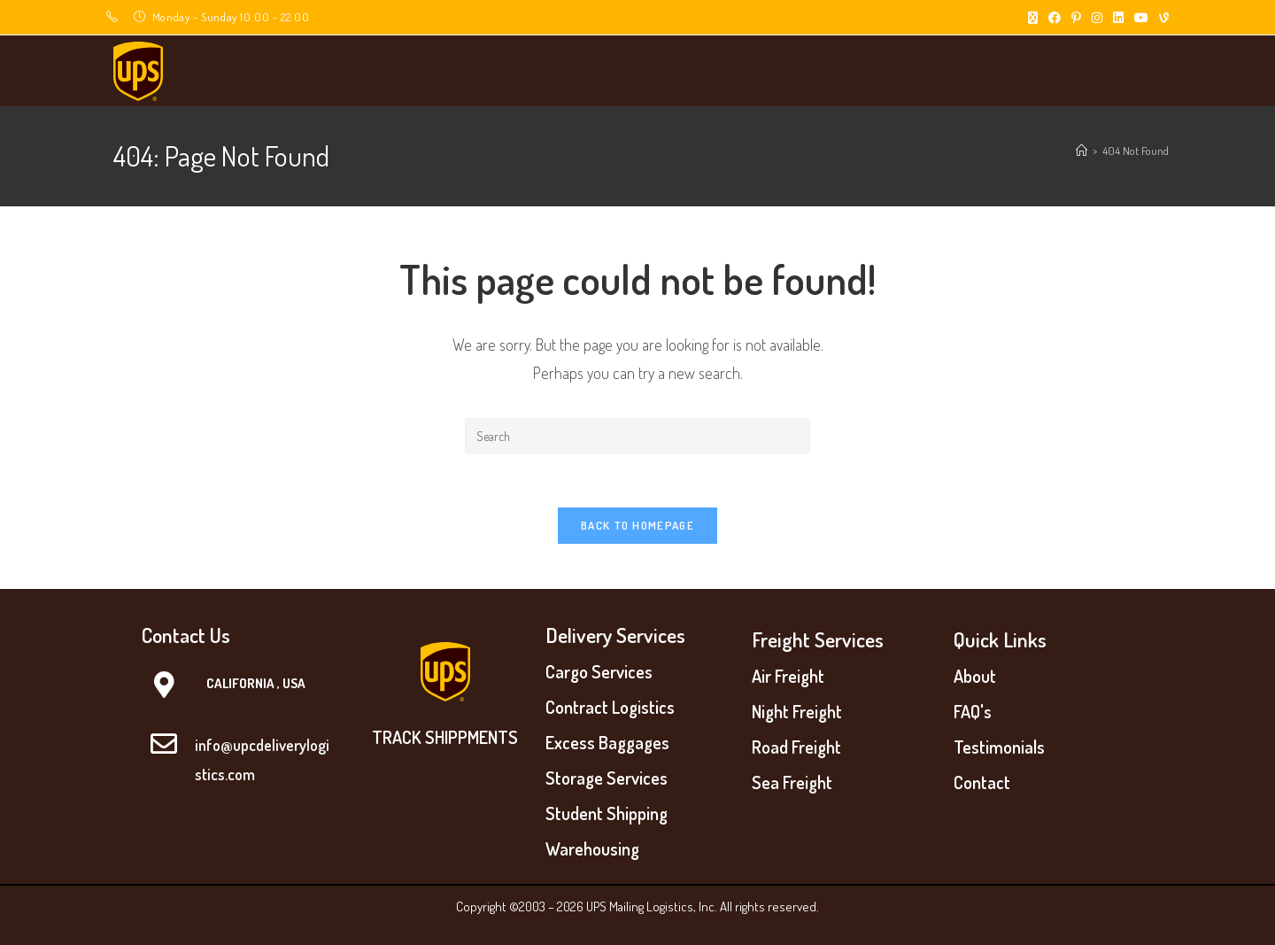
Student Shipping (606, 813)
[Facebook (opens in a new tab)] (1054, 18)
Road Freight (796, 746)
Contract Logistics (610, 706)
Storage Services (606, 777)
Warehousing (592, 848)
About (975, 675)
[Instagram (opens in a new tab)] (1097, 18)
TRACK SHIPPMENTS (445, 736)
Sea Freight (792, 782)
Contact (982, 782)
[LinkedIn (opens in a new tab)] (1118, 18)
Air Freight (788, 675)
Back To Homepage (637, 525)
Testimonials (999, 746)
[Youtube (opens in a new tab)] (1141, 18)
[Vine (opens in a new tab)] (1161, 18)
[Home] (1081, 150)
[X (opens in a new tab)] (1033, 18)
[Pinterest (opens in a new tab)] (1076, 18)
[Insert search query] (637, 435)
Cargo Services (599, 671)
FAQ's (973, 711)
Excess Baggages (607, 742)
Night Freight (797, 711)
